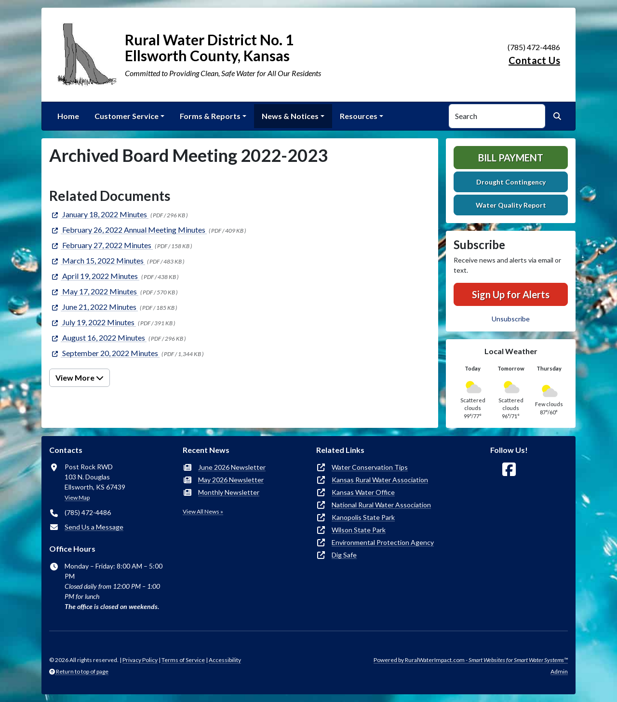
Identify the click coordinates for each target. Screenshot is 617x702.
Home (68, 115)
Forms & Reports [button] (210, 115)
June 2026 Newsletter (232, 467)
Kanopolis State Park (363, 517)
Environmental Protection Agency (383, 542)
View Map (77, 497)
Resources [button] (358, 115)
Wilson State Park (359, 530)
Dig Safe (344, 555)
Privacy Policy (140, 659)
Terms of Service (183, 659)
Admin (559, 671)
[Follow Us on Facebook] (509, 469)
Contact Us (534, 60)
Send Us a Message (94, 527)
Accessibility (225, 659)
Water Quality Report (511, 205)
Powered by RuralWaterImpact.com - (471, 659)
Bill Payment (510, 157)
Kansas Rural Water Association (380, 480)
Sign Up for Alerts (511, 294)
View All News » (203, 511)
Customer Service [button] (126, 115)
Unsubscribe (511, 319)
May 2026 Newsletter (231, 480)
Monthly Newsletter (228, 492)
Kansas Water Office (363, 492)
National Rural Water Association (381, 505)
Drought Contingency (511, 182)
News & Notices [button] (290, 115)
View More (79, 377)
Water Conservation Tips (370, 467)
